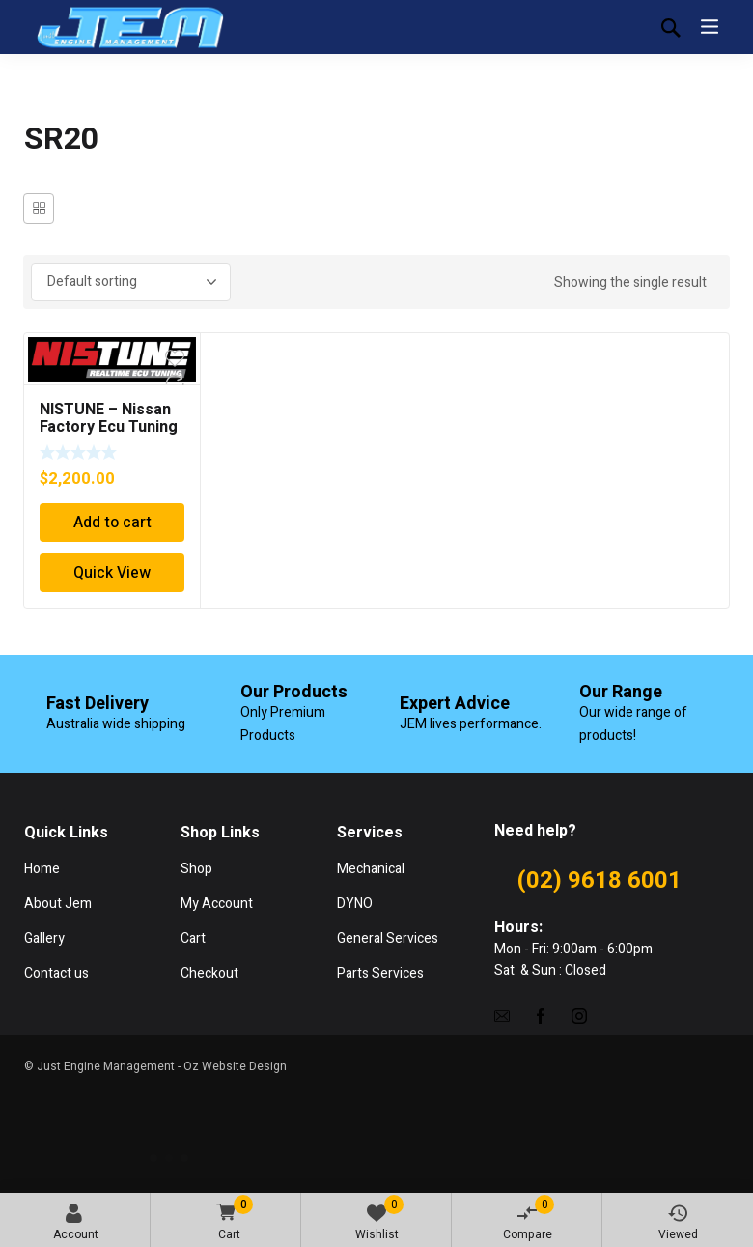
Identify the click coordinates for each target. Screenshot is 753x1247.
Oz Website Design (235, 1066)
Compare (529, 1219)
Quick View (112, 572)
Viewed (678, 1223)
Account (75, 1223)
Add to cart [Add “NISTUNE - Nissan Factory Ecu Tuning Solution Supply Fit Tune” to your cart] (112, 522)
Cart (231, 1219)
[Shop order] (131, 282)
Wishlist (379, 1219)
